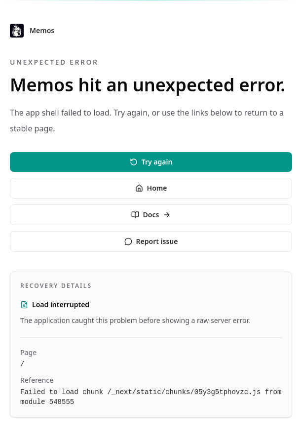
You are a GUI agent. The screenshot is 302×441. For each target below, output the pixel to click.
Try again (151, 161)
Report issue (151, 241)
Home (151, 188)
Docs (151, 214)
